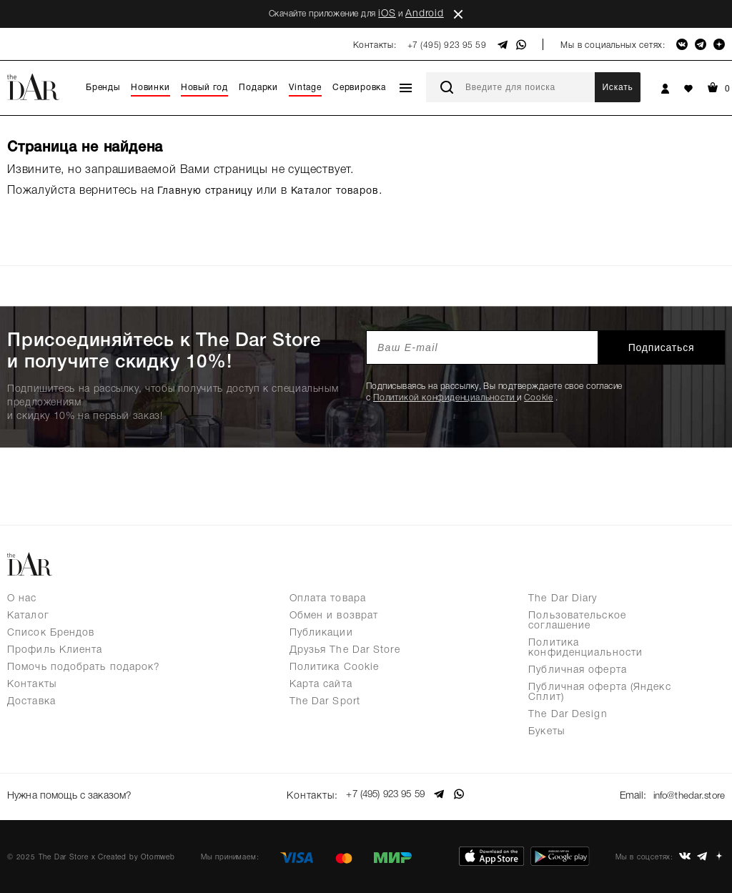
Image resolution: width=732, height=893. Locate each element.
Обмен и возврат (334, 616)
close (458, 14)
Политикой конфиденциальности (445, 398)
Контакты (31, 684)
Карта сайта (321, 684)
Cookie (538, 398)
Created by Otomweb (136, 854)
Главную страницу (205, 191)
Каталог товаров (335, 191)
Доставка (31, 701)
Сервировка (359, 88)
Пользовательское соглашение (577, 621)
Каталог (28, 616)
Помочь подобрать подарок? (84, 667)
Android (424, 14)
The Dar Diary (562, 598)
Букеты (546, 731)
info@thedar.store (686, 794)
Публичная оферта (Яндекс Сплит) (599, 692)
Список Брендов (50, 633)
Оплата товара (328, 598)
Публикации (321, 633)
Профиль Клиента (55, 650)
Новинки (150, 88)
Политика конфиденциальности (585, 648)
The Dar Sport (325, 701)
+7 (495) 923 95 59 (447, 45)
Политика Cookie (335, 667)
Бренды (103, 88)
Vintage (305, 88)
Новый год (204, 88)
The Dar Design (567, 714)
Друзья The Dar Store (345, 650)
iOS (386, 14)
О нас (22, 598)
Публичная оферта (577, 670)
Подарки (258, 88)
